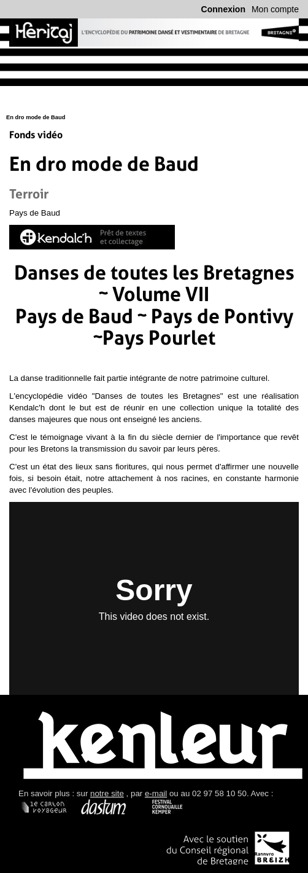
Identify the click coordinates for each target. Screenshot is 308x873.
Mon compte (275, 9)
